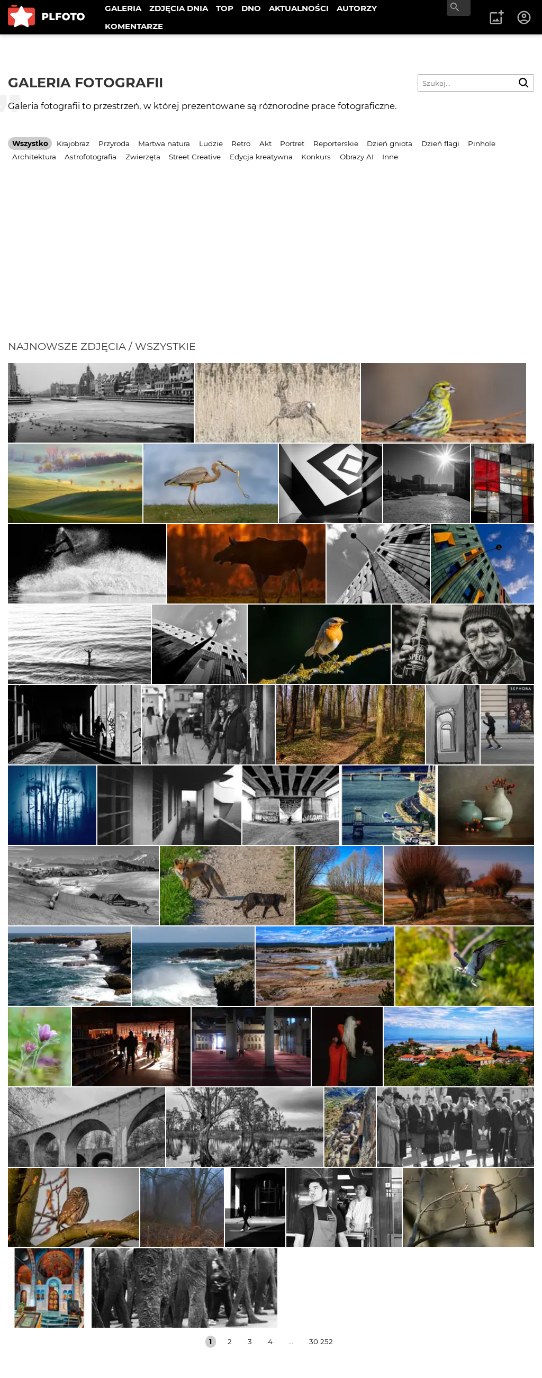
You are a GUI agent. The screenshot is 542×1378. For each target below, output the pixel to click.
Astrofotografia (90, 156)
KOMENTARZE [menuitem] (134, 26)
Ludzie (211, 143)
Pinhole (481, 143)
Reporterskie (335, 143)
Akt (265, 143)
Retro (240, 143)
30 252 (321, 1341)
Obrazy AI (357, 156)
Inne (390, 156)
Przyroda (114, 143)
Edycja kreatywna (261, 156)
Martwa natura (164, 143)
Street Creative (195, 156)
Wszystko (30, 143)
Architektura (34, 156)
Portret (292, 143)
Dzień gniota (389, 143)
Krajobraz (73, 143)
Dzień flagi (440, 143)
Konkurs (316, 156)
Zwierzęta (142, 156)
